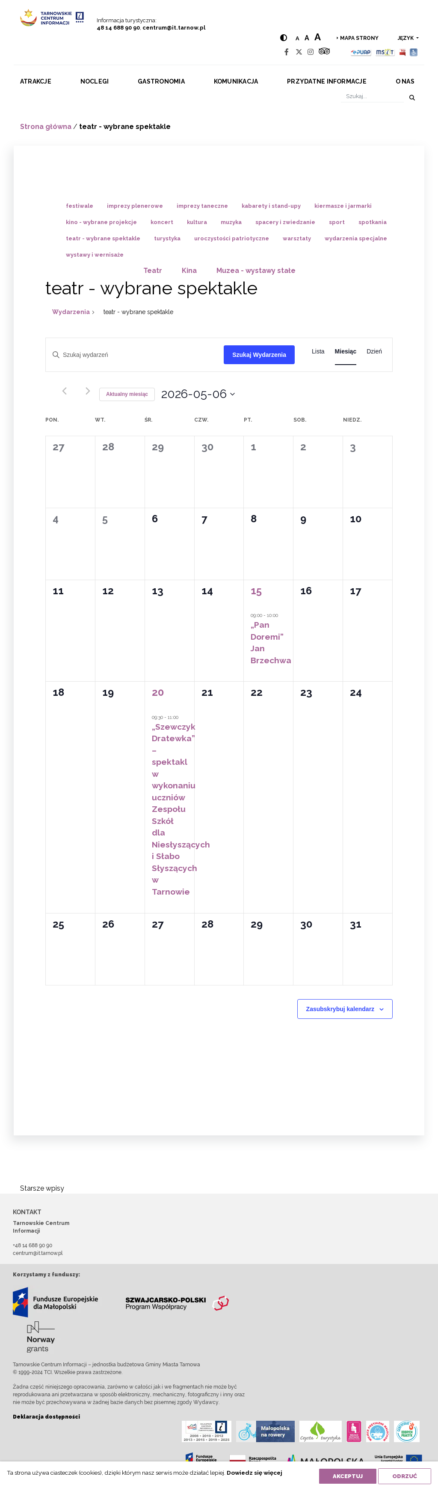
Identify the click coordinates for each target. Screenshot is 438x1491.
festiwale (79, 206)
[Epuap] (361, 52)
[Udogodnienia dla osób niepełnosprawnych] (414, 52)
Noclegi (94, 81)
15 (256, 590)
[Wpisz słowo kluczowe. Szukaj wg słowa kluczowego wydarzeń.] (135, 354)
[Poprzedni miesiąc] (64, 391)
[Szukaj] (372, 96)
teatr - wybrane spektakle (103, 238)
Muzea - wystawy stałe (256, 270)
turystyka (167, 238)
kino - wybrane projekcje (101, 222)
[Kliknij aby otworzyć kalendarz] (198, 394)
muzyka (231, 222)
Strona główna (45, 127)
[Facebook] (286, 52)
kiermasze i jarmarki (343, 206)
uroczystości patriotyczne (231, 238)
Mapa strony (359, 38)
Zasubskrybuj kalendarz (340, 1009)
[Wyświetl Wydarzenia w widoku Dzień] (374, 351)
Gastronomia (161, 81)
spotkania (372, 222)
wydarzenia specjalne (356, 238)
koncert (162, 222)
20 (158, 692)
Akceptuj (348, 1476)
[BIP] (402, 52)
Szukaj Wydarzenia (259, 354)
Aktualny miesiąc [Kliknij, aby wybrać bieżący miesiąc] (127, 394)
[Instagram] (311, 52)
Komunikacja (236, 81)
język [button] (406, 38)
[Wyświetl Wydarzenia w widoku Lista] (318, 351)
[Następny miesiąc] (88, 391)
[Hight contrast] (283, 38)
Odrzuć (404, 1476)
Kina (189, 270)
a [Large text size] (317, 36)
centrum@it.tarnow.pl (173, 27)
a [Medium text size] (307, 38)
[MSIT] (385, 52)
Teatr (152, 270)
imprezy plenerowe (135, 206)
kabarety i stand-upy (271, 206)
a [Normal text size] (297, 38)
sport (337, 222)
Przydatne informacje (327, 81)
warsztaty (297, 238)
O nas (405, 81)
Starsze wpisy (42, 1188)
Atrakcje (35, 81)
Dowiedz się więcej (254, 1472)
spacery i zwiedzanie (285, 222)
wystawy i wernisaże (95, 254)
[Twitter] (299, 52)
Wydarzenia (71, 311)
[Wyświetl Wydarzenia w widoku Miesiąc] (346, 351)
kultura (197, 222)
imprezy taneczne (202, 206)
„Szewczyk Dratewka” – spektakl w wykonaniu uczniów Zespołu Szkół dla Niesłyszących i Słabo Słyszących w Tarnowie (181, 809)
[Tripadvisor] (324, 52)
